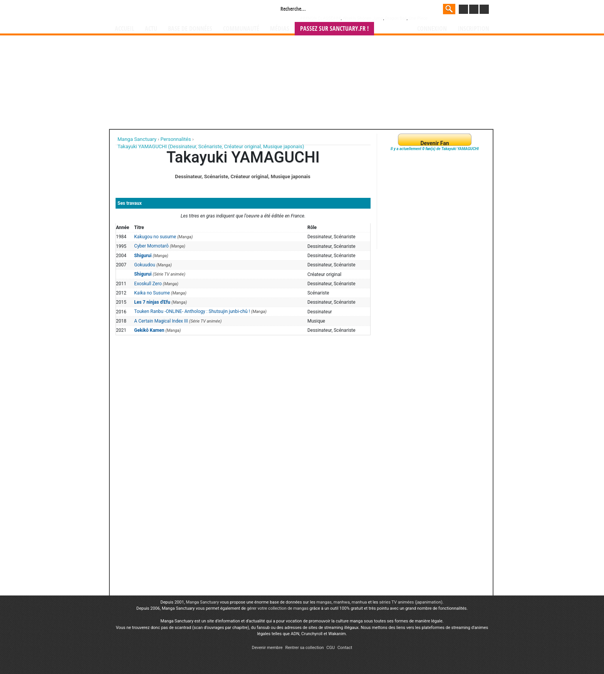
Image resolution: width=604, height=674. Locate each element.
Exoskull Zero (147, 283)
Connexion (432, 28)
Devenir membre (267, 647)
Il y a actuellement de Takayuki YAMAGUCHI (435, 149)
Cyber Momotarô (151, 246)
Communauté (241, 28)
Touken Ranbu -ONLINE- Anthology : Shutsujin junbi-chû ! (192, 311)
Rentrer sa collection (304, 647)
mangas (324, 602)
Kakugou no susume (155, 236)
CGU (330, 647)
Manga (176, 10)
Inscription (473, 28)
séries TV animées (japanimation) (410, 602)
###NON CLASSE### (320, 18)
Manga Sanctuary (202, 602)
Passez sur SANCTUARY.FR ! (334, 28)
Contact (344, 647)
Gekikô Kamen (149, 330)
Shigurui (142, 255)
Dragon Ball (396, 18)
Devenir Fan (434, 143)
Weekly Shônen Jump (363, 18)
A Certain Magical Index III (161, 321)
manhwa (342, 602)
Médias (279, 28)
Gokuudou (144, 265)
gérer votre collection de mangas (278, 608)
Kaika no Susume (151, 293)
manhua (359, 602)
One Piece (418, 18)
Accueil (124, 28)
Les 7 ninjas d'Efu (152, 302)
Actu (151, 28)
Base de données (190, 28)
